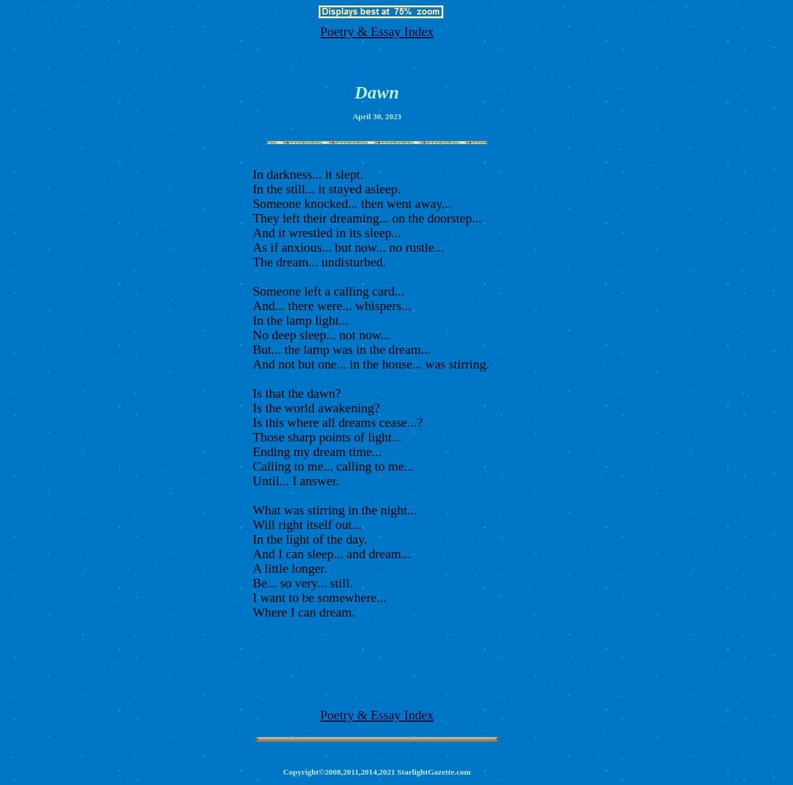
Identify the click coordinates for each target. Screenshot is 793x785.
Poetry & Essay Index (377, 31)
